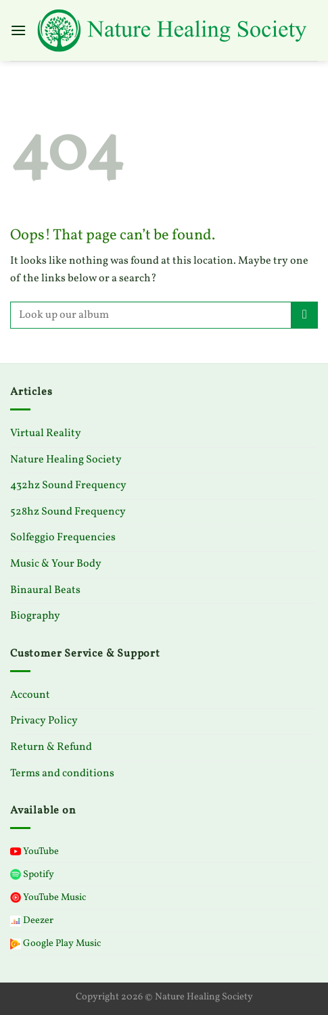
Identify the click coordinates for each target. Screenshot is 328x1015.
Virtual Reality (45, 433)
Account (30, 695)
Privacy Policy (44, 720)
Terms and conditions (62, 773)
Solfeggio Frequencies (63, 537)
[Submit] (304, 315)
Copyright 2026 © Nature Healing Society (164, 997)
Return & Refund (51, 747)
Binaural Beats (45, 590)
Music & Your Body (55, 564)
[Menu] (18, 30)
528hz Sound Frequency (68, 511)
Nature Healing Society (66, 459)
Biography (35, 616)
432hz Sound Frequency (68, 485)
